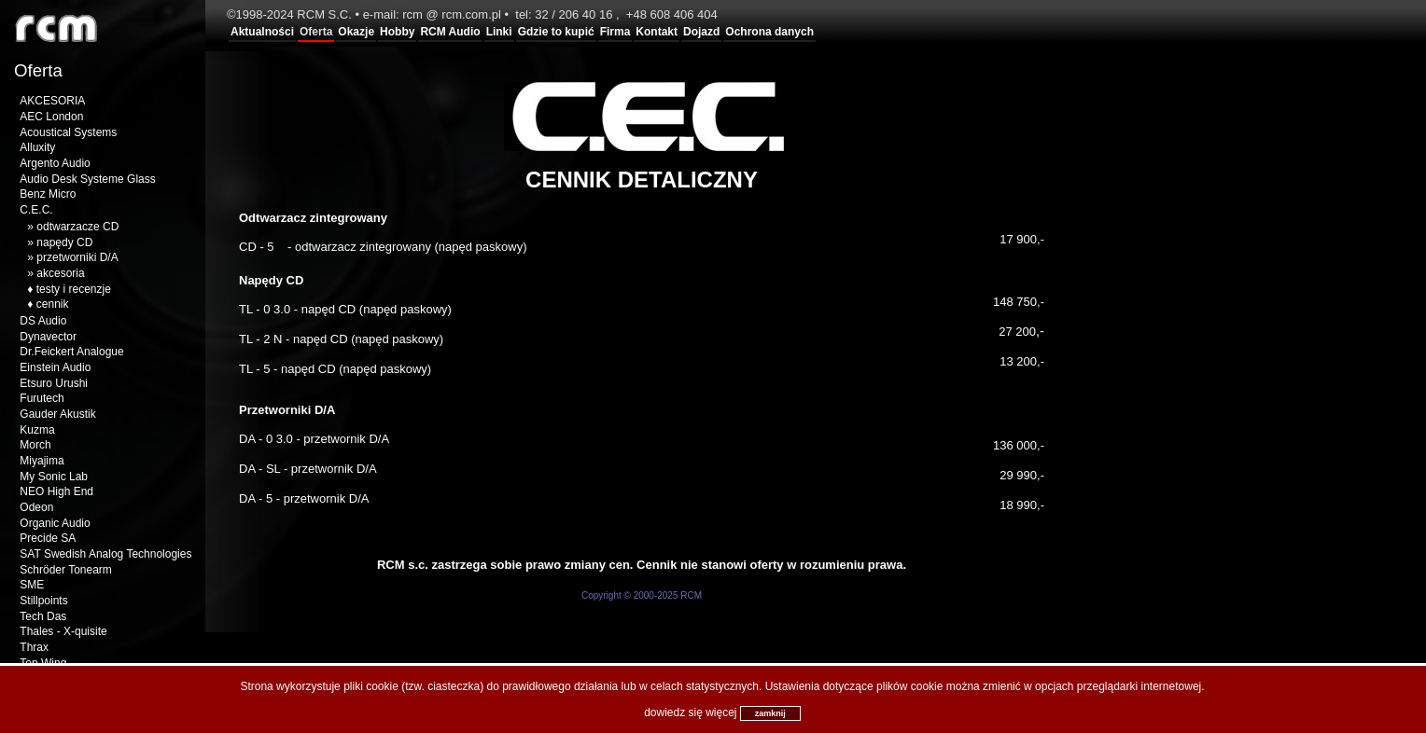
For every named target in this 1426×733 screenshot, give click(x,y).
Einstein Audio (55, 367)
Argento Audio (55, 163)
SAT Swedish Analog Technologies (105, 553)
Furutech (41, 398)
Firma (615, 31)
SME (32, 584)
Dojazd (701, 31)
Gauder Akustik (57, 414)
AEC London (51, 116)
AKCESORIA (52, 100)
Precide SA (48, 538)
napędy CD (64, 242)
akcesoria (60, 273)
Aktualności (262, 31)
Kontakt (657, 31)
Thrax (34, 647)
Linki (499, 31)
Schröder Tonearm (66, 569)
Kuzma (37, 429)
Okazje (356, 31)
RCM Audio (450, 31)
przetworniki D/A (77, 257)
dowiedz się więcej (690, 712)
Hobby (397, 31)
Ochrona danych (769, 31)
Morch (35, 444)
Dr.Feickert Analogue (71, 351)
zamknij (770, 713)
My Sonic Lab (54, 476)
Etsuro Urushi (54, 383)
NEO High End (56, 491)
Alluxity (37, 147)
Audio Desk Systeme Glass (87, 179)
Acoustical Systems (68, 132)
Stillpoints (43, 600)
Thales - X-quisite (63, 631)
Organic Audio (55, 523)
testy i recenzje (73, 289)
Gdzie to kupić (556, 31)
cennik (52, 304)
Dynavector (48, 336)
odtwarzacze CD (77, 226)
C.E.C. (36, 209)
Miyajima (41, 460)
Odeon (36, 507)
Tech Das (43, 616)
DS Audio (43, 320)
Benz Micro (48, 194)
